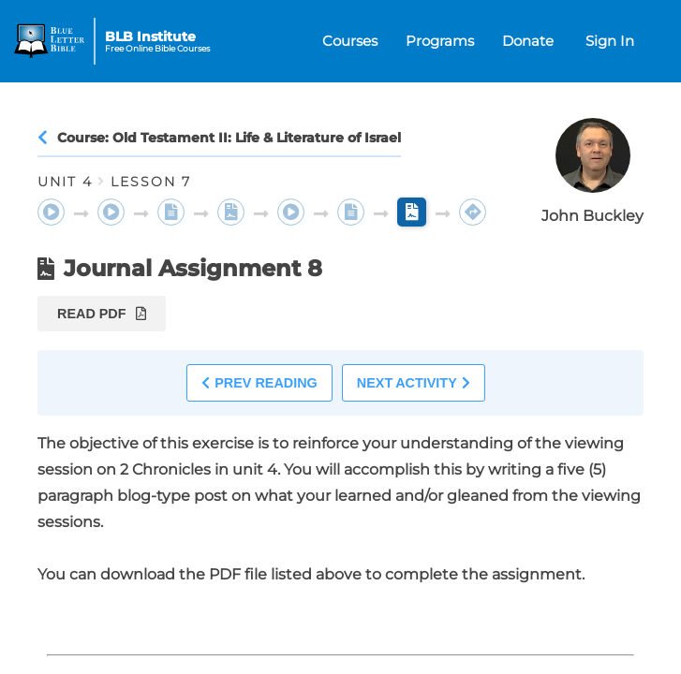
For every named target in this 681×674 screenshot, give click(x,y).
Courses (350, 41)
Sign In (609, 41)
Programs (440, 41)
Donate (528, 41)
